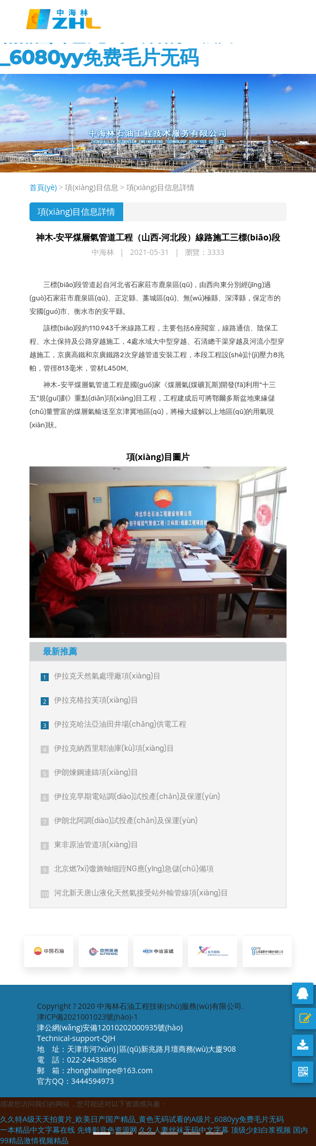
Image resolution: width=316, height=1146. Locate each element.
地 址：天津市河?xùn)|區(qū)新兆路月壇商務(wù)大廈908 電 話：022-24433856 (136, 1054)
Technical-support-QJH (79, 1038)
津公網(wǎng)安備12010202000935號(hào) (110, 1027)
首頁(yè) (43, 187)
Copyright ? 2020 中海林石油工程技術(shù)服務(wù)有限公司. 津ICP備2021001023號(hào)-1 (140, 1011)
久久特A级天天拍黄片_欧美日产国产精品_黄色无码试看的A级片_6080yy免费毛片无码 (142, 1119)
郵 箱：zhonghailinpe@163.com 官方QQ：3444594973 (98, 1075)
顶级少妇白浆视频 (261, 1130)
